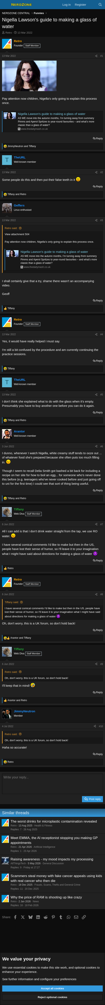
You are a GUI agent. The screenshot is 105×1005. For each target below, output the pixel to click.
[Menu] (5, 5)
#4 (101, 334)
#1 (101, 56)
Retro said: (11, 228)
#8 (101, 594)
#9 (101, 664)
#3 (101, 220)
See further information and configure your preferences (39, 979)
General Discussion (53, 863)
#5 (101, 394)
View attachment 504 (17, 234)
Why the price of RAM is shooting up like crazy (46, 897)
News (36, 901)
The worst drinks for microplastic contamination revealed (54, 821)
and (22, 146)
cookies (31, 967)
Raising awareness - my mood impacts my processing (52, 859)
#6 (101, 446)
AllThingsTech (18, 863)
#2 (101, 172)
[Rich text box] (52, 784)
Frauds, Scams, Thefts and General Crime (57, 884)
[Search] (100, 4)
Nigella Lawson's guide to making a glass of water (51, 114)
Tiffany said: (12, 602)
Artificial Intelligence (44, 847)
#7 (101, 524)
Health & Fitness (43, 825)
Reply (99, 138)
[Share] (96, 56)
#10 (101, 726)
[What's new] (92, 4)
